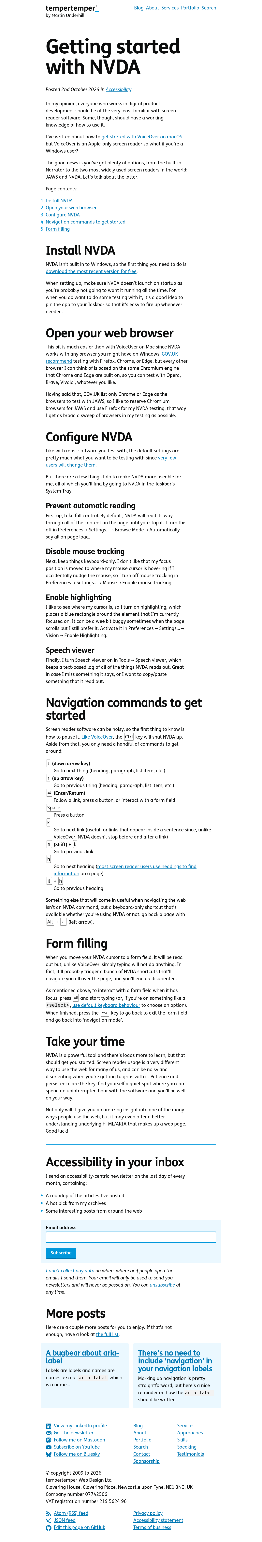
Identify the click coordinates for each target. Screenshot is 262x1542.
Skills (182, 1441)
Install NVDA (59, 201)
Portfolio (190, 8)
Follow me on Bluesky (73, 1456)
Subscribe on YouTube (73, 1449)
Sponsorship (146, 1462)
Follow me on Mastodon (75, 1441)
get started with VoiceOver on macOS (142, 137)
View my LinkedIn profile (76, 1427)
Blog (139, 8)
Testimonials (190, 1455)
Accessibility (118, 90)
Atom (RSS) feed (67, 1515)
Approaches (190, 1434)
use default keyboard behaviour (106, 1006)
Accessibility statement (158, 1522)
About (152, 8)
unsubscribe (162, 1286)
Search (209, 8)
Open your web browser (71, 208)
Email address (61, 1228)
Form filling (58, 229)
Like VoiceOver (97, 737)
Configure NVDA (63, 215)
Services (170, 8)
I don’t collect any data (70, 1271)
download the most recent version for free (91, 271)
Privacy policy (148, 1514)
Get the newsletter (70, 1434)
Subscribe (61, 1253)
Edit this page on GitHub (75, 1529)
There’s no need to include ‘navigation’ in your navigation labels (175, 1362)
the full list (107, 1335)
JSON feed (61, 1522)
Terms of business (152, 1529)
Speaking (187, 1448)
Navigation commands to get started (85, 222)
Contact (141, 1455)
